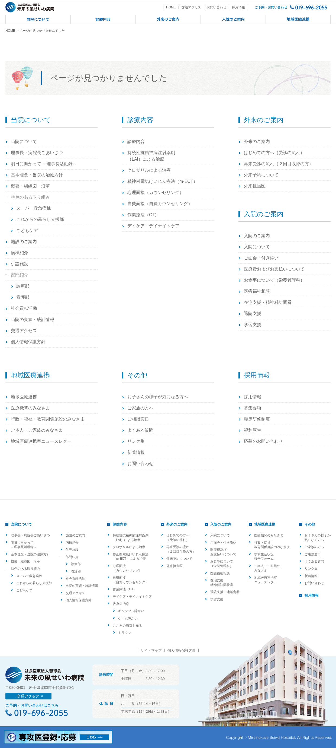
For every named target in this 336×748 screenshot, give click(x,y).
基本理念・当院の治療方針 (37, 175)
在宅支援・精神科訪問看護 (221, 582)
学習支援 (252, 324)
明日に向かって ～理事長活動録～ (44, 163)
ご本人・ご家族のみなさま (37, 430)
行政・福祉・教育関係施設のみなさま (48, 419)
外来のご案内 (257, 141)
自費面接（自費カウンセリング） (159, 203)
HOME (171, 7)
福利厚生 (252, 430)
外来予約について (261, 175)
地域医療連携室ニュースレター (41, 441)
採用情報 (238, 7)
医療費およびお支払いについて (274, 269)
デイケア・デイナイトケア (153, 226)
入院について (257, 246)
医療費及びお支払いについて (223, 552)
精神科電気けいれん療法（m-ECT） (162, 181)
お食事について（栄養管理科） (274, 280)
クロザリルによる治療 (149, 170)
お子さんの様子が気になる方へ (157, 396)
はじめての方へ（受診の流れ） (274, 152)
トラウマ (124, 633)
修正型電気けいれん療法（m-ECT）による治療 (130, 556)
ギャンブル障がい (131, 611)
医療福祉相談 (257, 291)
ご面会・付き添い (261, 258)
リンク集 (136, 441)
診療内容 (136, 141)
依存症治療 (121, 604)
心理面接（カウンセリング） (155, 192)
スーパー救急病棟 (33, 208)
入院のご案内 (257, 235)
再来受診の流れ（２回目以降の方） (278, 163)
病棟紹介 (19, 252)
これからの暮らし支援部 (40, 219)
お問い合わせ (216, 7)
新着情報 (136, 452)
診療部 (22, 286)
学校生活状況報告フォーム (264, 556)
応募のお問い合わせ (263, 441)
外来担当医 (255, 186)
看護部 (22, 297)
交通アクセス (191, 7)
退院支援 (252, 313)
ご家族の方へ (140, 408)
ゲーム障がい (128, 618)
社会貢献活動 (24, 308)
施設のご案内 (24, 241)
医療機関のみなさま (30, 408)
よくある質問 (140, 430)
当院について (24, 141)
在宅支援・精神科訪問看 (268, 302)
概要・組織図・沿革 (30, 186)
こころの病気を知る (127, 626)
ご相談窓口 (138, 419)
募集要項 (252, 408)
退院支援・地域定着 (225, 592)
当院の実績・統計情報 (32, 319)
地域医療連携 (24, 396)
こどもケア (27, 230)
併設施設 (19, 264)
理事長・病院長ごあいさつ (37, 152)
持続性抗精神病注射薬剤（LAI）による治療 (151, 155)
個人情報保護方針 (28, 341)
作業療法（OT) (142, 214)
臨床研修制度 (257, 419)
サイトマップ (151, 650)
